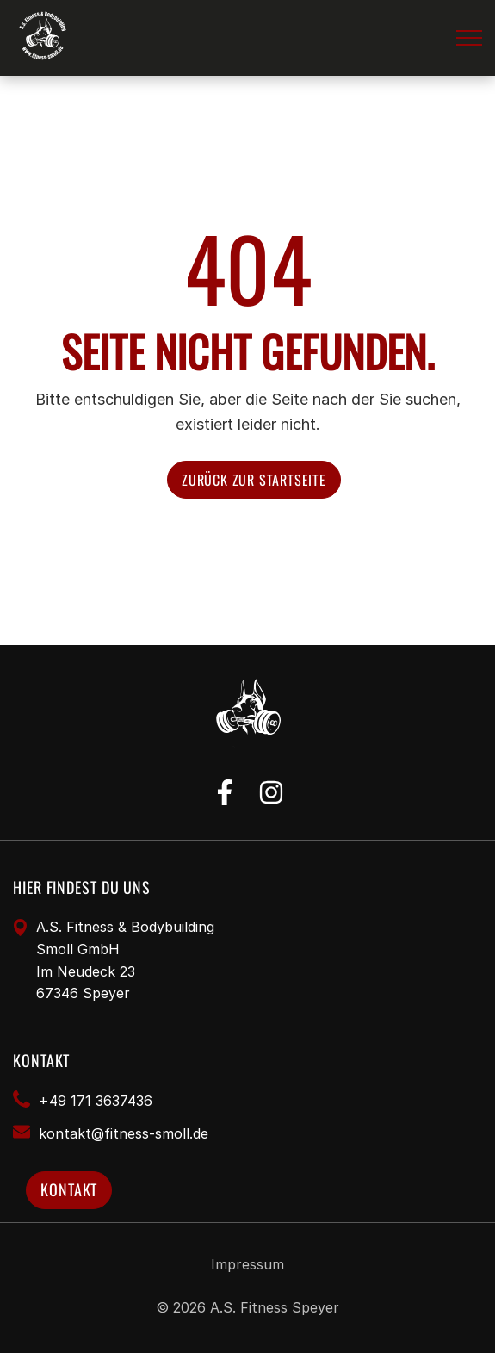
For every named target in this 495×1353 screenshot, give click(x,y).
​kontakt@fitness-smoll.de (123, 1133)
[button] (469, 38)
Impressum (247, 1264)
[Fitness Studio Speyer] (44, 38)
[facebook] (225, 792)
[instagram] (271, 792)
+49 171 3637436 (95, 1100)
